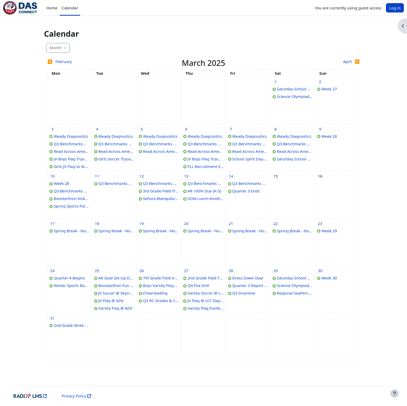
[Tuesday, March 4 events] (97, 129)
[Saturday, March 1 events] (275, 81)
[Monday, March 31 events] (52, 318)
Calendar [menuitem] (70, 7)
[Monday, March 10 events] (52, 176)
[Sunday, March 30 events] (320, 270)
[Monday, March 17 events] (52, 223)
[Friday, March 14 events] (231, 176)
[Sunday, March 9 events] (320, 129)
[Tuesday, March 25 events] (97, 270)
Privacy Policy (78, 395)
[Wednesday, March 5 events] (142, 129)
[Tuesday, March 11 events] (97, 176)
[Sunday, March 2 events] (320, 81)
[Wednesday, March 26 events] (142, 270)
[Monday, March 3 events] (52, 129)
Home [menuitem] (52, 7)
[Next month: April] (321, 61)
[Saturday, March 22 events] (275, 223)
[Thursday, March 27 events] (186, 270)
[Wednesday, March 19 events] (142, 223)
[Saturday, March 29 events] (275, 270)
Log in (394, 7)
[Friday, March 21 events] (231, 223)
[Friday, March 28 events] (231, 270)
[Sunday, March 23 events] (320, 223)
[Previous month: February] (86, 61)
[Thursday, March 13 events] (186, 176)
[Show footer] (394, 393)
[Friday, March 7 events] (231, 129)
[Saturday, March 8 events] (275, 129)
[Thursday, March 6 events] (186, 129)
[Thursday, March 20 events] (186, 223)
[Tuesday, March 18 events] (97, 223)
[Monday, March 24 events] (52, 270)
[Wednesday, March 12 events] (142, 176)
